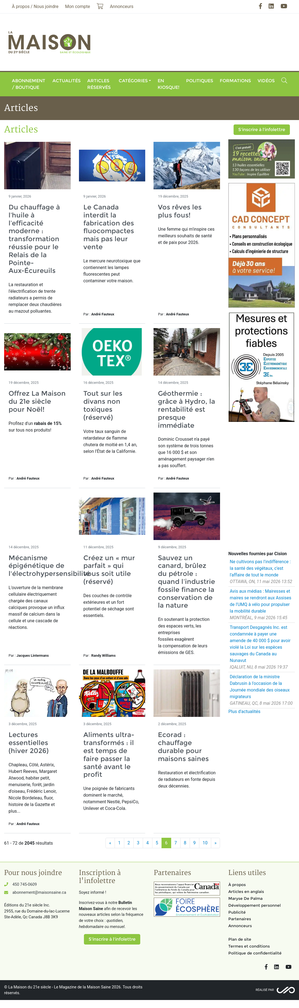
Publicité (237, 912)
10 (205, 842)
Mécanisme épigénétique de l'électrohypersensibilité (49, 566)
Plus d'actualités (244, 711)
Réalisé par (265, 990)
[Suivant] (215, 843)
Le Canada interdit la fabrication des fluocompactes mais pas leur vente (108, 227)
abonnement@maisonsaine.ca (39, 892)
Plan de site (239, 939)
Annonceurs (240, 925)
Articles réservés (99, 84)
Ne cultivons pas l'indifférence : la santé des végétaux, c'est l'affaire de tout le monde (260, 568)
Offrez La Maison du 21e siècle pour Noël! (37, 401)
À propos (237, 884)
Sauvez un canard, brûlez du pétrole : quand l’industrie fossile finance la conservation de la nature (186, 582)
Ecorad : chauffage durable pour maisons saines (183, 746)
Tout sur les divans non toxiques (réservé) (102, 405)
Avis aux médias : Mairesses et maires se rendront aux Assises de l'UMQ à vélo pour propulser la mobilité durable (260, 601)
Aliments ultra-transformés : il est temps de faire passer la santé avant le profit (108, 754)
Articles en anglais (246, 891)
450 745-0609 (24, 884)
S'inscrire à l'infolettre (261, 129)
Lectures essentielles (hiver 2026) (29, 743)
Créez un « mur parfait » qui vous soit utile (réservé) (109, 570)
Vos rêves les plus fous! (180, 211)
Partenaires (239, 918)
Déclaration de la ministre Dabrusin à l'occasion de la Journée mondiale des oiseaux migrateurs (260, 686)
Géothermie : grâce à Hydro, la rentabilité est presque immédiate (186, 409)
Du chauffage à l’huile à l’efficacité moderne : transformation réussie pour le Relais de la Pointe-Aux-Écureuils (34, 239)
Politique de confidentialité (255, 953)
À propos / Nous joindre (35, 6)
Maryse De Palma (245, 898)
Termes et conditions (249, 946)
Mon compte (77, 6)
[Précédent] (110, 843)
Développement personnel (254, 905)
